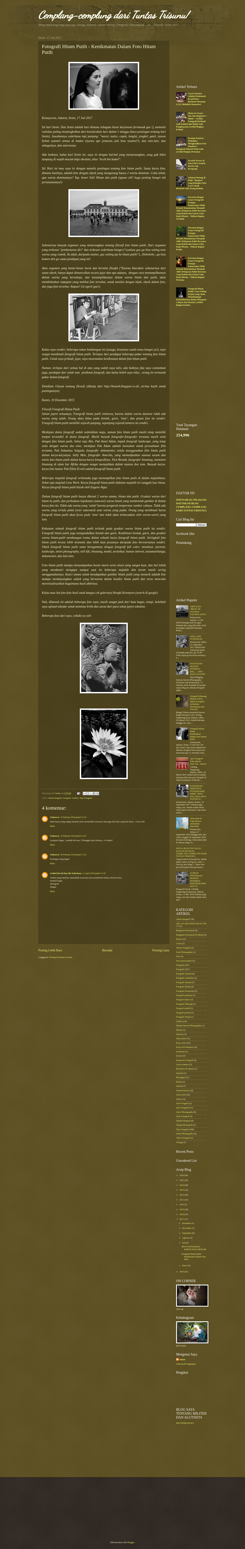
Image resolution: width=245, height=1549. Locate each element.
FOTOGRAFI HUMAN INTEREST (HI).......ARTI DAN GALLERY (197, 668)
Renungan (180, 1077)
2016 (181, 1271)
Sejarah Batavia (183, 1090)
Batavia (179, 939)
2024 (181, 1185)
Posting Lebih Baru (50, 950)
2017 (181, 1219)
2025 (181, 1180)
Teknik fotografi (183, 1121)
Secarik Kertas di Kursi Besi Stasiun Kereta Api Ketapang (197, 164)
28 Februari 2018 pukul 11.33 (73, 854)
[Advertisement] (201, 57)
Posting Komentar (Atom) (60, 957)
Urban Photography (184, 1133)
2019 (181, 1209)
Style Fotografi (182, 1116)
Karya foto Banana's (185, 1047)
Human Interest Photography (188, 1025)
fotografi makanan (184, 995)
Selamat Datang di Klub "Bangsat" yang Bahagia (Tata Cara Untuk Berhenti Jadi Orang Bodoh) (191, 183)
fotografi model (183, 1008)
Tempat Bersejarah (184, 1125)
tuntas (182, 1359)
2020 (181, 1204)
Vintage (179, 1142)
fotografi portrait (183, 1012)
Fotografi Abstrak (184, 974)
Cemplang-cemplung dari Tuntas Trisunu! (113, 15)
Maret (185, 1265)
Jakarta (179, 1034)
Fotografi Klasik (183, 986)
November (187, 1228)
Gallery (75, 798)
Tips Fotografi (85, 798)
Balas (52, 826)
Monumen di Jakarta (185, 1069)
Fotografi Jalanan (183, 982)
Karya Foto (181, 1043)
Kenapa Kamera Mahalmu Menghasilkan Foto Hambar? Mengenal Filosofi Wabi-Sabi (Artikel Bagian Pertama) (191, 145)
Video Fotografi (183, 1138)
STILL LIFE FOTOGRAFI (196, 637)
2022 (181, 1195)
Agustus (186, 1238)
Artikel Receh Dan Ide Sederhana (65, 873)
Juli (184, 1243)
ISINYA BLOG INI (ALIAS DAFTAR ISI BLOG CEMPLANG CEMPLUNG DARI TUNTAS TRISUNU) (191, 852)
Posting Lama (160, 950)
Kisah (178, 1056)
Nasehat (179, 1073)
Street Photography (184, 1112)
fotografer (180, 965)
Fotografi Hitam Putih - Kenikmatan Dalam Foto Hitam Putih (198, 734)
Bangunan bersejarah (185, 930)
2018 (181, 1214)
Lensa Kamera (182, 1064)
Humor (179, 1030)
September (187, 1233)
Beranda (107, 950)
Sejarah (179, 1086)
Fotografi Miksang (184, 1004)
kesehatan (180, 1051)
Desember (186, 1223)
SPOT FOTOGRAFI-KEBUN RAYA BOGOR (194, 1247)
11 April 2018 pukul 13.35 (94, 873)
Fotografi (67, 798)
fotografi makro (183, 999)
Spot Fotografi (182, 1107)
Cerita (178, 943)
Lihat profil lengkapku (186, 1364)
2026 (181, 1175)
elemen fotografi (183, 948)
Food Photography (184, 952)
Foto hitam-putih (183, 961)
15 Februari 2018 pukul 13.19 (73, 817)
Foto (178, 956)
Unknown (54, 817)
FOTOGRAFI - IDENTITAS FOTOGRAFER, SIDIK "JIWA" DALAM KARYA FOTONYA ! (198, 792)
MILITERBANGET (185, 1423)
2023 (181, 1190)
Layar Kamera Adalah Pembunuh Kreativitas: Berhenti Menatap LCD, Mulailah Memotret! (191, 99)
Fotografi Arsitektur (185, 978)
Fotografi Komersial (185, 991)
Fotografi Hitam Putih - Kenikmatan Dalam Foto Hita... (194, 1256)
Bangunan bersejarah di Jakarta (189, 935)
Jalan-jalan (181, 1038)
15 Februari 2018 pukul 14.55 (73, 836)
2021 (181, 1200)
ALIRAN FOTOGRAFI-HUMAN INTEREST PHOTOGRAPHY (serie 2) (198, 879)
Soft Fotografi (182, 1103)
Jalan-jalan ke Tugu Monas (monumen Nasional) (196, 822)
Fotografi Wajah (183, 1017)
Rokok (179, 1082)
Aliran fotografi (55, 798)
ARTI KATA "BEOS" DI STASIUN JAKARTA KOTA (198, 610)
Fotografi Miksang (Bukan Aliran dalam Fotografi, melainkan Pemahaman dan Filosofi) (198, 703)
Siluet (178, 1099)
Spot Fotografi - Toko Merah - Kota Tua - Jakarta (198, 761)
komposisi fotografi (184, 1060)
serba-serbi (181, 1095)
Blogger (130, 1542)
